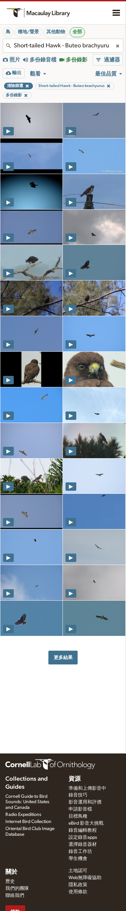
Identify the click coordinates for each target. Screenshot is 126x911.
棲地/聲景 (28, 32)
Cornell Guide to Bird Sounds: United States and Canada (27, 802)
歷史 (10, 881)
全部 (77, 32)
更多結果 (63, 657)
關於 (11, 872)
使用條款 (78, 892)
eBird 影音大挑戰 (86, 823)
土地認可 (78, 870)
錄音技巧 (78, 795)
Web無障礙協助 (85, 877)
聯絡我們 (14, 895)
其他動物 (55, 32)
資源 (75, 779)
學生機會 (78, 858)
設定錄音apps (83, 837)
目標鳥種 (78, 816)
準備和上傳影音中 (87, 788)
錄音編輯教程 (83, 830)
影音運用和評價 (85, 802)
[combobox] (63, 45)
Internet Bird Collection (28, 821)
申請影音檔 (80, 809)
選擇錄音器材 (83, 844)
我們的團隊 (17, 888)
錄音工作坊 (80, 851)
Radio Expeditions (23, 814)
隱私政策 (78, 884)
